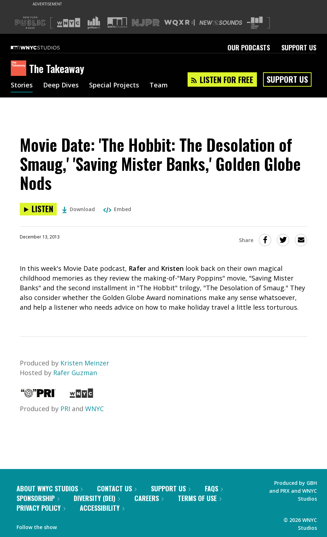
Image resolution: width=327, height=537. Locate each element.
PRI (65, 408)
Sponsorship (38, 498)
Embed (117, 209)
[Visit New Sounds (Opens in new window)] (220, 22)
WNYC (94, 408)
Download (78, 209)
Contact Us (117, 488)
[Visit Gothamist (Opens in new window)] (94, 22)
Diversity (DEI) (97, 498)
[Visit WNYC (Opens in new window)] (68, 22)
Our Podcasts (248, 47)
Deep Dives (61, 85)
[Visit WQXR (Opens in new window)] (179, 22)
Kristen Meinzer (84, 363)
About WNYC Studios (50, 488)
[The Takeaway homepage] (20, 68)
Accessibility (102, 508)
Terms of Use (199, 498)
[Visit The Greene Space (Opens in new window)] (255, 23)
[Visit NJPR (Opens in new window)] (146, 23)
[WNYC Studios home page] (44, 47)
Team (158, 85)
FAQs (214, 488)
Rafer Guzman (75, 372)
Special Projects (114, 85)
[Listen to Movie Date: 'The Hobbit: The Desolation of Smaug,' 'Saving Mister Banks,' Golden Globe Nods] (38, 209)
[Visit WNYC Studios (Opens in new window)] (117, 22)
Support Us (298, 47)
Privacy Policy (41, 508)
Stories (22, 85)
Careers (149, 498)
